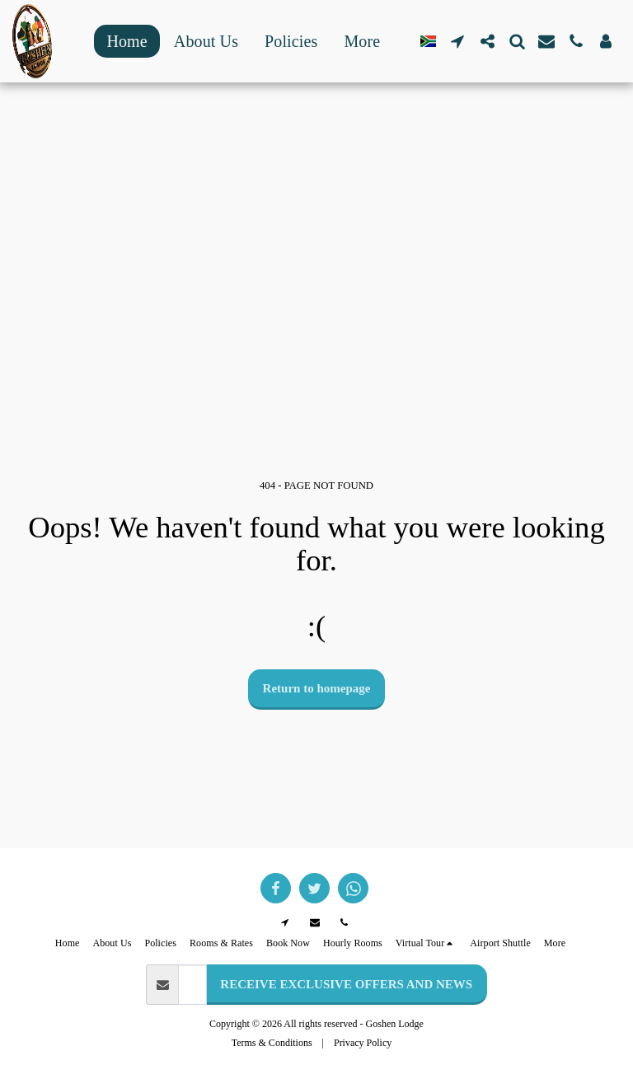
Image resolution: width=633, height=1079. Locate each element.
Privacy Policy (363, 1043)
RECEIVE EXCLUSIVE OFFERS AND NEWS (346, 984)
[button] (457, 41)
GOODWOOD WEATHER (316, 126)
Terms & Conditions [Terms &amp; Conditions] (272, 1043)
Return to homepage (317, 688)
